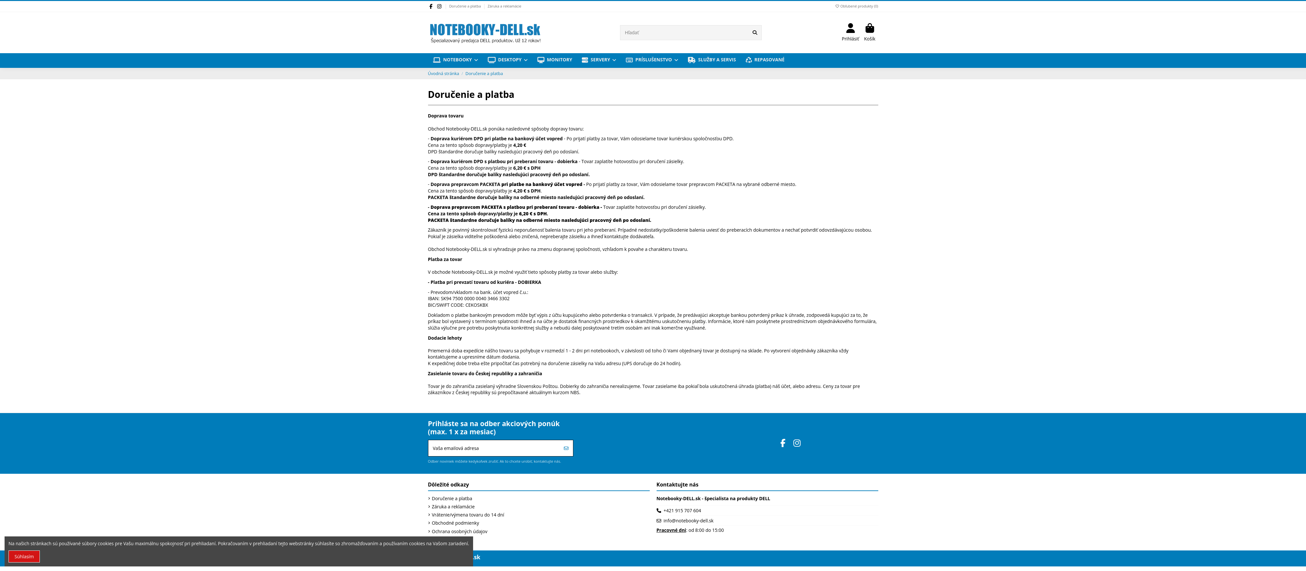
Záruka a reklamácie (504, 6)
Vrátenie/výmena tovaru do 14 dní (468, 515)
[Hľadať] (755, 32)
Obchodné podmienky (455, 523)
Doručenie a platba (465, 6)
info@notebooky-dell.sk (688, 520)
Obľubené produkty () (856, 6)
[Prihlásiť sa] (566, 448)
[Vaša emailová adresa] (494, 448)
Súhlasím (24, 556)
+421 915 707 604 (682, 510)
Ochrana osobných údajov (459, 531)
